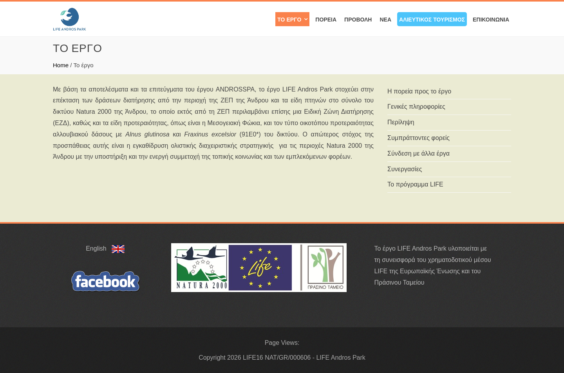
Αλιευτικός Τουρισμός (432, 19)
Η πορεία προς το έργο (419, 91)
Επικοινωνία (491, 19)
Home (61, 65)
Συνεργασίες (404, 169)
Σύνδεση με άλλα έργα (418, 153)
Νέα (385, 19)
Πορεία (325, 19)
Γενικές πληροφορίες (416, 106)
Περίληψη (400, 122)
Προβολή (358, 19)
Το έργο (289, 19)
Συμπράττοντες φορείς (418, 137)
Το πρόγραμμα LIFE (415, 184)
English (105, 248)
